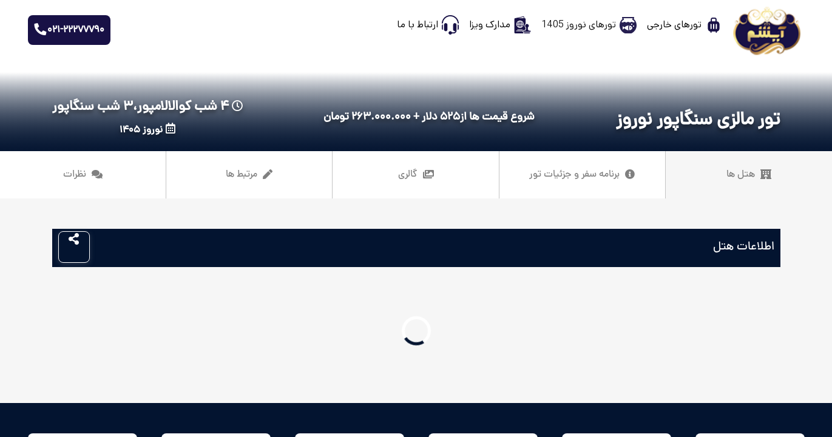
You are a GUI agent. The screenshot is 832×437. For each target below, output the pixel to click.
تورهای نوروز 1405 (578, 25)
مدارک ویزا (489, 25)
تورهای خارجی (674, 25)
